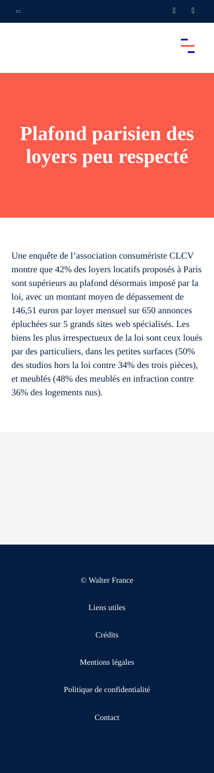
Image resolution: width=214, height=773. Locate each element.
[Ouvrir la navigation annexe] (18, 11)
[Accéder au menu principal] (188, 45)
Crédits (106, 635)
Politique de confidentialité (107, 690)
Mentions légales (107, 663)
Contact (107, 718)
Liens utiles (107, 608)
